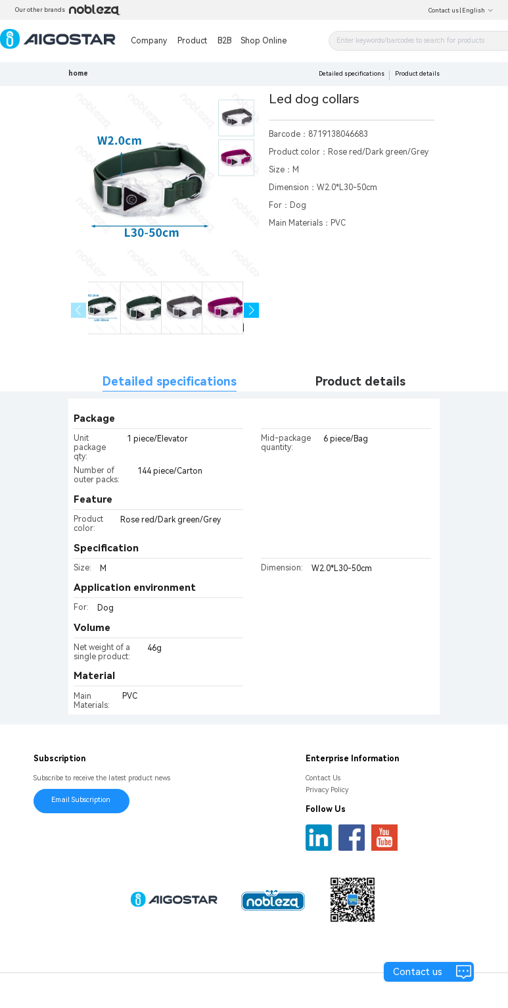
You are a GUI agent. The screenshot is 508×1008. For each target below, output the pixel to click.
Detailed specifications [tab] (170, 381)
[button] (251, 310)
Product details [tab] (360, 381)
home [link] (78, 73)
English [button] (478, 10)
